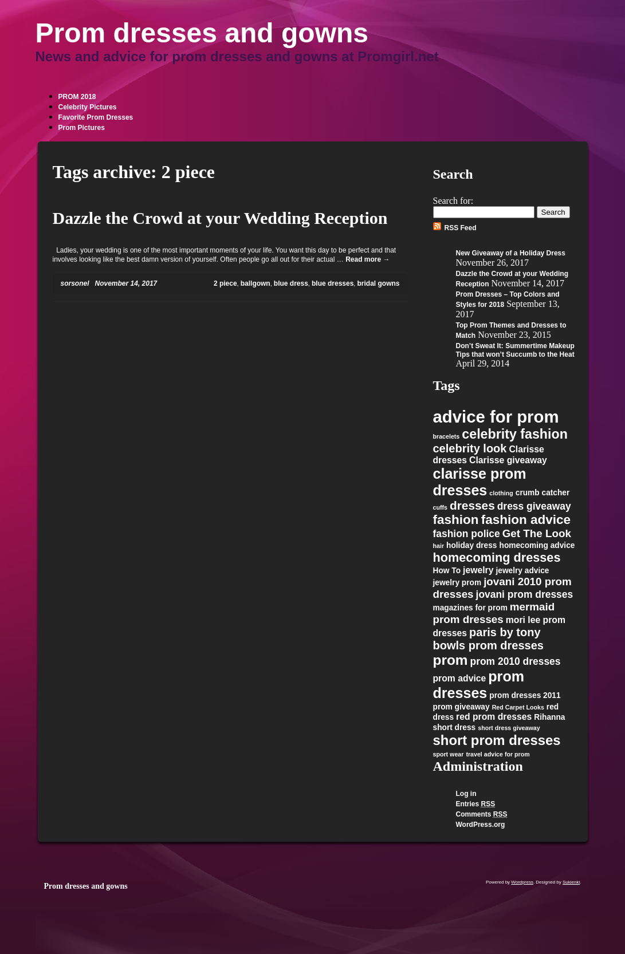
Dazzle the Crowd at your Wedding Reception (220, 217)
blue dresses (332, 283)
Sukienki (571, 882)
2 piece (225, 283)
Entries (476, 804)
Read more (367, 259)
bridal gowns (378, 283)
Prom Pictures (81, 128)
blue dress (291, 283)
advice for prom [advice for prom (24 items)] (496, 416)
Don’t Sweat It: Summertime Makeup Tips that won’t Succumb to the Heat (515, 350)
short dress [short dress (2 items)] (454, 727)
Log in (466, 794)
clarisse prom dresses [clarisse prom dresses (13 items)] (479, 482)
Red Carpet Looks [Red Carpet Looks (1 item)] (518, 707)
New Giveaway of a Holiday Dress (510, 253)
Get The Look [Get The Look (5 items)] (536, 533)
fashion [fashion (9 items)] (456, 520)
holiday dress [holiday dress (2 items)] (471, 545)
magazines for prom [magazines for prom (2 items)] (470, 608)
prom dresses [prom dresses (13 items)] (479, 684)
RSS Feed (461, 228)
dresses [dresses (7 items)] (472, 505)
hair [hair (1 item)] (439, 545)
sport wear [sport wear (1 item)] (448, 754)
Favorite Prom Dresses (95, 117)
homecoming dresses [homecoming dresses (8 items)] (497, 557)
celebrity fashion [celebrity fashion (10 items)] (515, 434)
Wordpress (522, 882)
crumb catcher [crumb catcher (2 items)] (543, 492)
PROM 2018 (77, 97)
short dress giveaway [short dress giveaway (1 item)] (509, 727)
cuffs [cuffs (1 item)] (440, 507)
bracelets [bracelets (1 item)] (446, 436)
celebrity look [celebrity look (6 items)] (470, 448)
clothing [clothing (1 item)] (501, 493)
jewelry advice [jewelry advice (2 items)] (522, 570)
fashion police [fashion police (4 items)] (466, 533)
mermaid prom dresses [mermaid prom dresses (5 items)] (494, 613)
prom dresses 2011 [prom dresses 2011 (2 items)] (524, 695)
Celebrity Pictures (87, 107)
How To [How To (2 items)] (447, 570)
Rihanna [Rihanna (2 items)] (549, 717)
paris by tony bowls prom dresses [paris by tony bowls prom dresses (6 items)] (488, 639)
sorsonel (75, 283)
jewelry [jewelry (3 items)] (478, 570)
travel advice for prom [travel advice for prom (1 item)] (497, 754)
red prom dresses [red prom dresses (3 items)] (494, 717)
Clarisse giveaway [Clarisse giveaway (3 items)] (508, 460)
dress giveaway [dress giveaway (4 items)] (534, 506)
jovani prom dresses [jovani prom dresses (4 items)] (524, 594)
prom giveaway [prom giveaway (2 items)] (461, 707)
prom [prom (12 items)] (450, 660)
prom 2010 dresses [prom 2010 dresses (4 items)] (515, 661)
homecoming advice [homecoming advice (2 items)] (537, 545)
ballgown (255, 283)
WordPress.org (480, 825)
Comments (482, 814)
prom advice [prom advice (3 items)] (459, 678)
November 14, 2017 (126, 283)
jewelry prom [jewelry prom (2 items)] (457, 582)
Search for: (453, 201)
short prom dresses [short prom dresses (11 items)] (497, 740)
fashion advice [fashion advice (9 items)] (526, 520)
